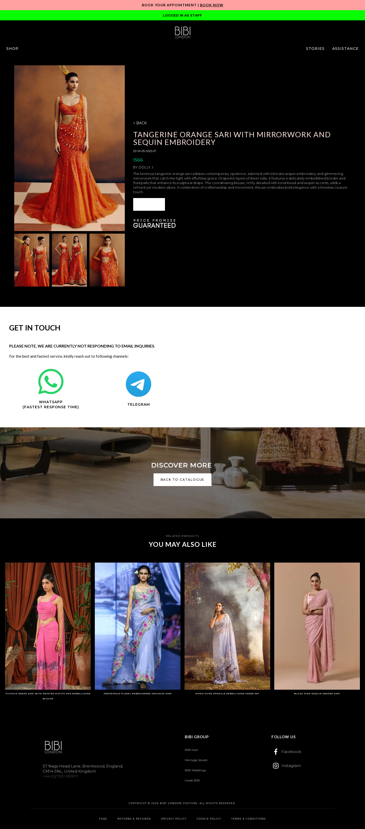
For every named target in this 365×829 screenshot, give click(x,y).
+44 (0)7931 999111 (60, 776)
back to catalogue (183, 479)
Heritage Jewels (196, 760)
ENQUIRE (149, 204)
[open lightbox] (69, 148)
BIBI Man (191, 750)
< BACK (140, 123)
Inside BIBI (192, 780)
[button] (12, 48)
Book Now (211, 5)
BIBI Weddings (195, 770)
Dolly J (146, 167)
